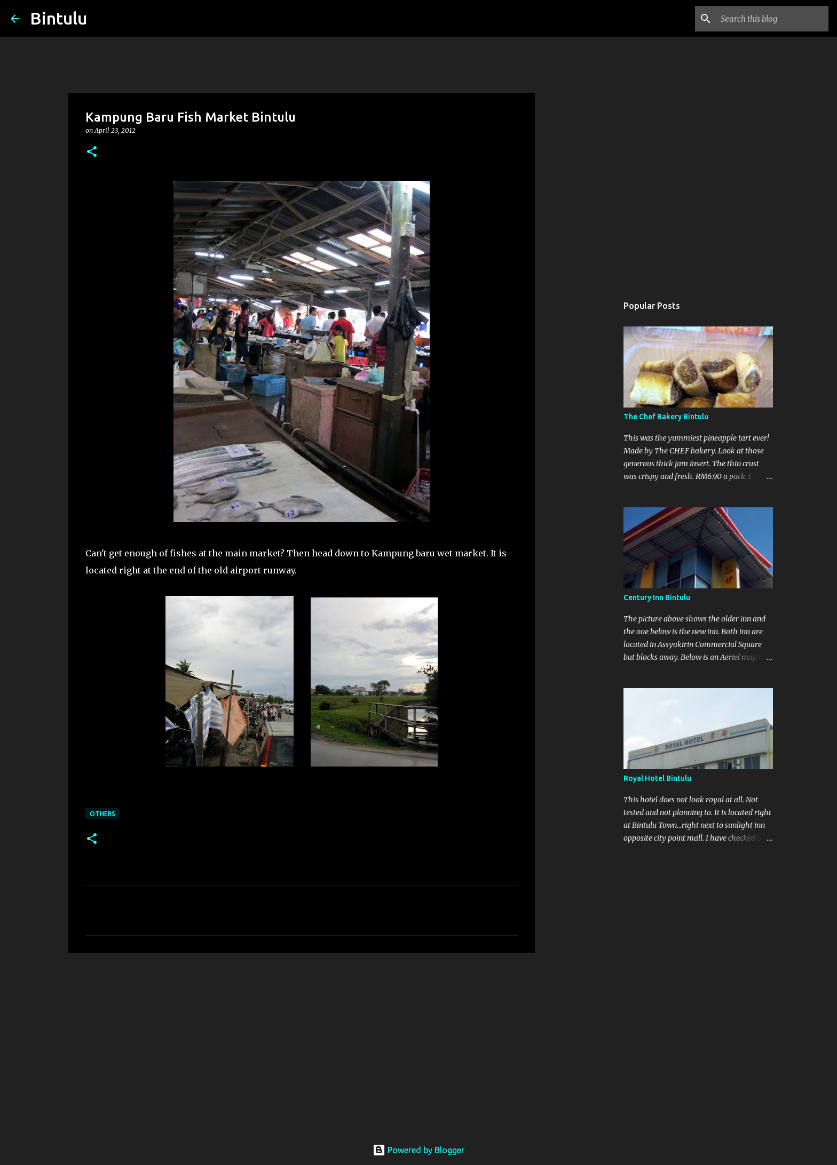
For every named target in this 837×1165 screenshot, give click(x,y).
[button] (91, 152)
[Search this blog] (772, 18)
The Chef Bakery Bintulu (665, 416)
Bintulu (58, 18)
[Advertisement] (301, 1043)
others (102, 813)
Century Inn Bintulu (656, 597)
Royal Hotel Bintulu (657, 778)
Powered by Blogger (418, 1150)
